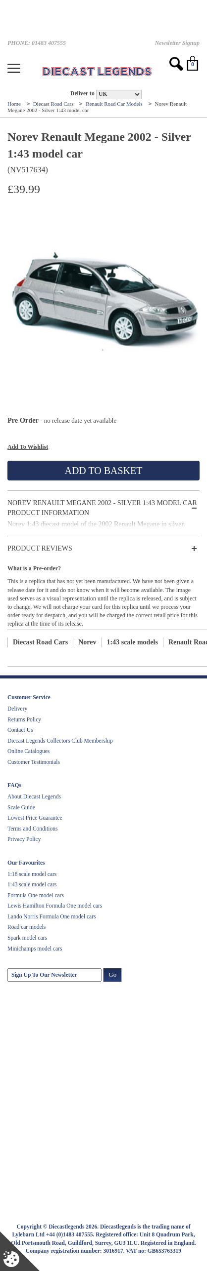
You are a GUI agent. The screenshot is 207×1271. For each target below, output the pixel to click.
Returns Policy (24, 719)
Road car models (26, 927)
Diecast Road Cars (54, 104)
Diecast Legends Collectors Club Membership (60, 741)
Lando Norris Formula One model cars (51, 916)
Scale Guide (21, 807)
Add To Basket (103, 470)
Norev (87, 642)
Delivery (17, 709)
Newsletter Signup (177, 43)
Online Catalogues (28, 751)
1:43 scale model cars (31, 884)
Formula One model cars (35, 895)
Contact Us (20, 730)
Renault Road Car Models (115, 104)
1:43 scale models (132, 642)
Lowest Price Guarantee (34, 818)
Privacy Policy (24, 839)
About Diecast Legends (34, 796)
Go (112, 974)
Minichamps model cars (34, 949)
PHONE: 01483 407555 (36, 43)
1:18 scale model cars (31, 874)
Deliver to (82, 93)
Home (14, 104)
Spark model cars (27, 938)
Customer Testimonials (33, 762)
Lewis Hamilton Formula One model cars (54, 906)
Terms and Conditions (32, 829)
